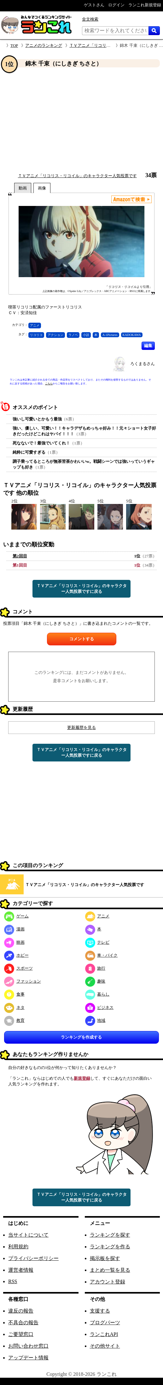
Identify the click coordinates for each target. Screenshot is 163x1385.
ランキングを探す (110, 1235)
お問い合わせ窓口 (28, 1346)
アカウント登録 (107, 1281)
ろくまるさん (142, 363)
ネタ (14, 1007)
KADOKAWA (132, 335)
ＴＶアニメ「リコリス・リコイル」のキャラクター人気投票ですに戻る (82, 588)
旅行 (95, 968)
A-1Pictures (110, 335)
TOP (14, 45)
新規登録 (82, 1078)
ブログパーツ (105, 1322)
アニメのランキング (43, 45)
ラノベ (73, 335)
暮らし (97, 994)
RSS (12, 1281)
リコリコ (36, 335)
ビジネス (99, 1007)
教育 (14, 1020)
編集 (148, 345)
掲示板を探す (105, 1258)
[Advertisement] (81, 120)
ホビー (16, 955)
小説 (86, 335)
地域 (95, 1020)
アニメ (34, 325)
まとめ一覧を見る (110, 1270)
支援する (100, 1311)
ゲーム (16, 916)
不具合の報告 (23, 1322)
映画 (14, 942)
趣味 (95, 981)
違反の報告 (20, 1311)
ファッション (22, 981)
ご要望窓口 (20, 1334)
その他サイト (105, 1346)
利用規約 (18, 1246)
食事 (14, 994)
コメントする (81, 639)
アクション (55, 335)
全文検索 (90, 19)
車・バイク (101, 955)
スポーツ (18, 968)
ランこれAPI (104, 1334)
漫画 (14, 929)
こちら (49, 383)
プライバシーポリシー (33, 1258)
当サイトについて (28, 1235)
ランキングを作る (110, 1246)
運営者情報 (20, 1270)
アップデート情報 (28, 1357)
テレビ (97, 942)
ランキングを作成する (81, 1037)
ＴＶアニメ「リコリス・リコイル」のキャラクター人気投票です (77, 175)
